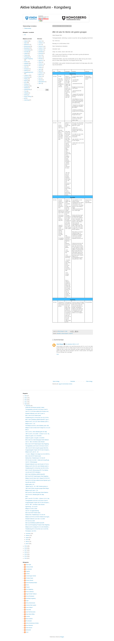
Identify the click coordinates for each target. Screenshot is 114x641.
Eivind (27, 585)
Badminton (26, 44)
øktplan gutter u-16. (29, 484)
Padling (26, 78)
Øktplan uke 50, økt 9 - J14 (31, 490)
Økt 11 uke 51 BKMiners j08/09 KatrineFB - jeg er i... (37, 419)
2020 (25, 404)
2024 (25, 395)
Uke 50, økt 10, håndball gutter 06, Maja (34, 494)
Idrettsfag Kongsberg (30, 598)
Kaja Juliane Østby (30, 614)
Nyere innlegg (56, 381)
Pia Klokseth (29, 621)
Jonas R (40, 65)
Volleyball (26, 93)
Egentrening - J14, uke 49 (31, 506)
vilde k (39, 83)
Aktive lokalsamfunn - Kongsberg (45, 7)
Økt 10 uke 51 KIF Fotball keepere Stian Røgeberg (37, 444)
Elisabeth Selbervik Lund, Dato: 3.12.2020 (35, 518)
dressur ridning (27, 96)
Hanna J (40, 57)
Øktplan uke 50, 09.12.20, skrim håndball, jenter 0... (37, 466)
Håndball (26, 63)
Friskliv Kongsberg (28, 58)
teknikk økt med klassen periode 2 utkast (34, 407)
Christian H (41, 50)
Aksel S (40, 41)
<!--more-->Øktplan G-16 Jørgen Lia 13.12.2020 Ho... (37, 454)
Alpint (25, 42)
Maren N (40, 74)
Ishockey (26, 65)
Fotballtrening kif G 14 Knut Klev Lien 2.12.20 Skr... (37, 529)
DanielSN (40, 51)
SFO (25, 82)
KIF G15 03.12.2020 (30, 520)
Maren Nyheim (29, 618)
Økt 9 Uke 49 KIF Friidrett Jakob (32, 512)
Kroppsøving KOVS (28, 72)
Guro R (40, 55)
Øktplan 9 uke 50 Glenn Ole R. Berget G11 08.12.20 (37, 478)
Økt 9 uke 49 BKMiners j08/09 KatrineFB (34, 522)
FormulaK (26, 51)
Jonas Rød (28, 609)
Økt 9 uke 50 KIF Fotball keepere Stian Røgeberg (36, 476)
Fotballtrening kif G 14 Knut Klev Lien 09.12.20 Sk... (37, 468)
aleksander (28, 630)
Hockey (26, 61)
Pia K (39, 78)
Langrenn (71, 333)
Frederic (28, 587)
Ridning (26, 80)
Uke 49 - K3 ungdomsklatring (32, 510)
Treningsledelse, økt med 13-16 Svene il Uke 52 (36, 409)
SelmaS (40, 80)
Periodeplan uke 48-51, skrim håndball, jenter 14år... (37, 425)
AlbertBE (59, 333)
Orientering (26, 77)
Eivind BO (40, 53)
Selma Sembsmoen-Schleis (32, 623)
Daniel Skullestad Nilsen (31, 582)
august (27, 537)
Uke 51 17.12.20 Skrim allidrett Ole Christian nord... (37, 411)
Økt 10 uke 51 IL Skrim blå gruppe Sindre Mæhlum (37, 439)
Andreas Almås (29, 567)
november (28, 533)
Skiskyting (26, 86)
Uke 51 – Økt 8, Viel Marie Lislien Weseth (35, 441)
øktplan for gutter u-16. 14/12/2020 (33, 435)
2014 (25, 556)
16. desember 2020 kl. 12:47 (72, 344)
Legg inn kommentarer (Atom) (65, 384)
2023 (25, 397)
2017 (25, 550)
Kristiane (28, 616)
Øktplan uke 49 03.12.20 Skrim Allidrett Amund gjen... (37, 516)
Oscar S (40, 76)
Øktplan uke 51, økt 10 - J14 (31, 452)
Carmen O (40, 46)
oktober (27, 535)
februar (27, 541)
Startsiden (72, 381)
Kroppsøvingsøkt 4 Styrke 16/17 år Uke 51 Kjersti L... (37, 450)
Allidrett (26, 41)
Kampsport (26, 68)
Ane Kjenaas (29, 569)
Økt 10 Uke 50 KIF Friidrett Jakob (33, 456)
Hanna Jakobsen (30, 591)
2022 (25, 399)
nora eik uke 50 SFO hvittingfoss (32, 472)
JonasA (40, 67)
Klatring (26, 70)
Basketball (26, 48)
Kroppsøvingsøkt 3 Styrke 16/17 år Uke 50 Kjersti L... (37, 502)
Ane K (39, 44)
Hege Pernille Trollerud (31, 594)
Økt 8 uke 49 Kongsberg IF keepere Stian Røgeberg (37, 524)
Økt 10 (26, 429)
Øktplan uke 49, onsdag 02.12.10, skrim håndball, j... (37, 527)
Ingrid (27, 600)
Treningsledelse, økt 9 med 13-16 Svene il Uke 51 (36, 445)
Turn (25, 91)
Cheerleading (27, 50)
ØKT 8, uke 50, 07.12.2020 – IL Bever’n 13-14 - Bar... (37, 498)
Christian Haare (29, 578)
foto (25, 34)
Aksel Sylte (28, 564)
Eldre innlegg (89, 381)
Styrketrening (27, 89)
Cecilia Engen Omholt (31, 576)
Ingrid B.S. (40, 60)
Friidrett (26, 55)
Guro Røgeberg (29, 589)
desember (28, 405)
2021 (25, 402)
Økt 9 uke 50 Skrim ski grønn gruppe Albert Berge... (37, 488)
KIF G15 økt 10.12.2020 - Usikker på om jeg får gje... (37, 460)
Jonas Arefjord (29, 607)
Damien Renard (29, 580)
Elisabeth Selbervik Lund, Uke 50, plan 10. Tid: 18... (37, 464)
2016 (25, 552)
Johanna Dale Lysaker (31, 605)
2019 (25, 546)
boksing (26, 94)
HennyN (40, 58)
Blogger (62, 636)
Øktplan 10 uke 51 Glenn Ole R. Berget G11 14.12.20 (37, 427)
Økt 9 (26, 496)
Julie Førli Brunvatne (30, 612)
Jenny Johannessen (30, 603)
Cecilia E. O (41, 48)
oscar (27, 632)
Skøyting (26, 87)
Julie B (40, 69)
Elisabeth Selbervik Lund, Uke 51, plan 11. (35, 413)
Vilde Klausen (29, 627)
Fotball (25, 53)
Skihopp (26, 84)
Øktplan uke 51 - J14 (30, 423)
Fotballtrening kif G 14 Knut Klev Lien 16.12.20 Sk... (37, 417)
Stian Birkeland (29, 625)
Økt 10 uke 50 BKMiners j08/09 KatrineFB (35, 474)
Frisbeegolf (26, 57)
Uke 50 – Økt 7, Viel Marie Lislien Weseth (35, 504)
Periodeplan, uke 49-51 (30, 531)
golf (25, 98)
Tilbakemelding (27, 28)
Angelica (28, 571)
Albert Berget (60, 344)
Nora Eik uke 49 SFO (30, 482)
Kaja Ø (40, 71)
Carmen (28, 573)
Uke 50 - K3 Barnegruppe (31, 462)
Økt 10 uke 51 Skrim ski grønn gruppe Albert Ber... (37, 448)
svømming (26, 100)
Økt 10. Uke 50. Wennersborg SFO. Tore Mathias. (36, 470)
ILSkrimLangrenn (64, 333)
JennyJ (40, 62)
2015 (25, 554)
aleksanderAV (41, 81)
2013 (25, 558)
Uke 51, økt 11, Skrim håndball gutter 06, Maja (36, 431)
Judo (25, 67)
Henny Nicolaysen (30, 596)
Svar (58, 354)
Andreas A (40, 42)
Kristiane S (41, 72)
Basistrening (27, 46)
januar (27, 543)
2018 (25, 548)
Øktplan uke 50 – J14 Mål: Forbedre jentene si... (36, 486)
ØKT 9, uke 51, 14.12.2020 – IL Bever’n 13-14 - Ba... (37, 433)
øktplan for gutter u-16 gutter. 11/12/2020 (34, 437)
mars (27, 539)
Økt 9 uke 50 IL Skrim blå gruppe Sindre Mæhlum (36, 492)
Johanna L (40, 64)
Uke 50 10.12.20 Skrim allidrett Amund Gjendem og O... (38, 480)
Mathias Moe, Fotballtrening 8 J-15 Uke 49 (35, 514)
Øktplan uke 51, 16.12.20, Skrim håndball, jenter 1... (37, 421)
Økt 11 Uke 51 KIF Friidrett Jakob (33, 415)
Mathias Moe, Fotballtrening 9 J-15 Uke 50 (35, 458)
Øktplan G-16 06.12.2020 (31, 508)
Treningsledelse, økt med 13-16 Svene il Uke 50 (36, 500)
